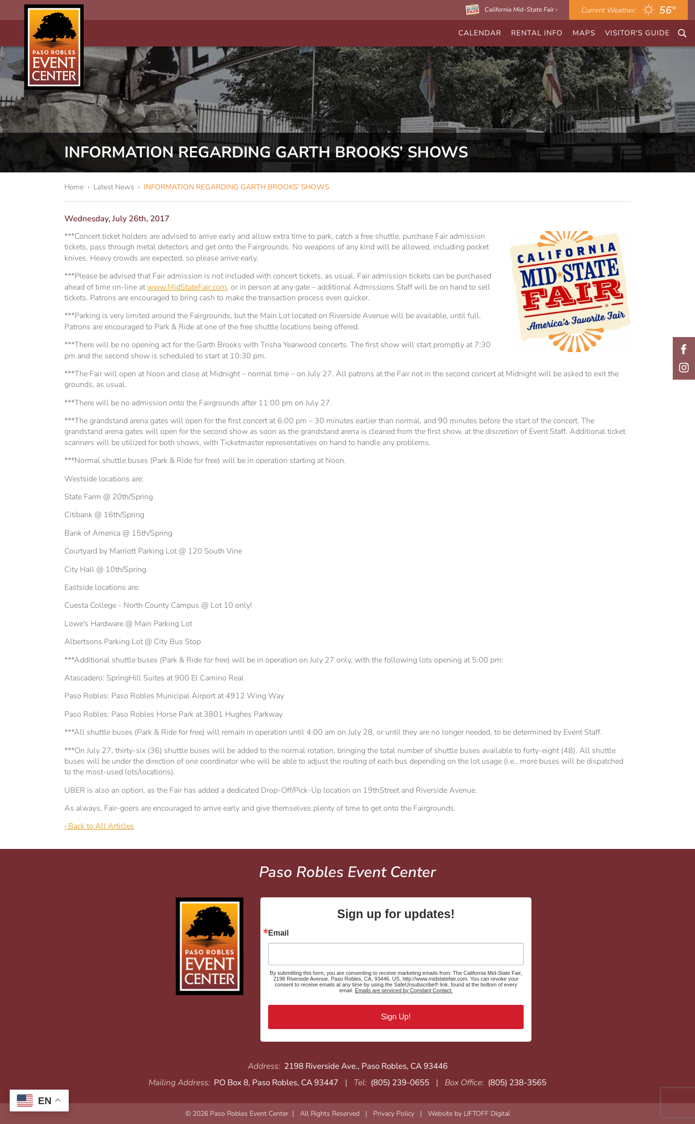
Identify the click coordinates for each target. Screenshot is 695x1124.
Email (278, 933)
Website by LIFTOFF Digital (469, 1113)
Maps (584, 33)
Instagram (684, 367)
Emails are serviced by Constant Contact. (404, 990)
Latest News (113, 187)
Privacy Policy (393, 1113)
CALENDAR (479, 33)
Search (682, 33)
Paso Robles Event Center (54, 47)
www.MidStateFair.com (187, 287)
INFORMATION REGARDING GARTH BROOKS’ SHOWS (236, 187)
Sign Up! (395, 1017)
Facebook (684, 349)
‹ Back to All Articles (99, 826)
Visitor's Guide (637, 33)
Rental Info (537, 33)
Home (74, 187)
